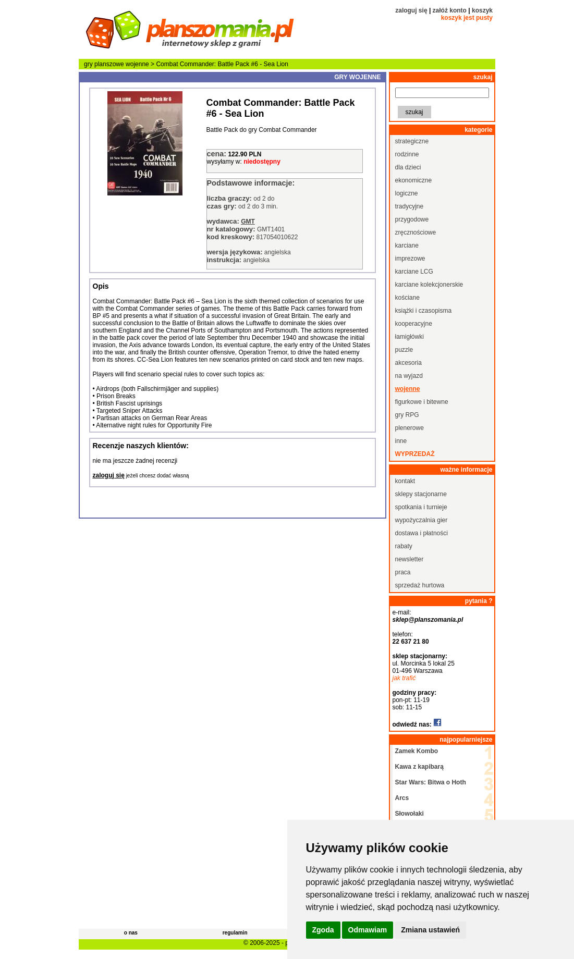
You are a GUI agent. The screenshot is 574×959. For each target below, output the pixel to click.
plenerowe (409, 428)
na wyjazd (409, 375)
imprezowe (410, 258)
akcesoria (408, 362)
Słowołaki (409, 813)
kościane (407, 297)
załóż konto (450, 10)
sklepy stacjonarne (421, 494)
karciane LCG (414, 271)
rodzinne (407, 154)
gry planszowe (104, 64)
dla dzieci (408, 167)
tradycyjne (409, 206)
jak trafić (404, 678)
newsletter (409, 559)
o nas (131, 933)
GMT (248, 221)
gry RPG (407, 415)
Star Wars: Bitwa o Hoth (430, 782)
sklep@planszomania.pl (428, 619)
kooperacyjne (413, 323)
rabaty (403, 546)
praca (403, 572)
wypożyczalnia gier (421, 520)
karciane (407, 245)
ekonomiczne (413, 180)
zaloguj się (411, 10)
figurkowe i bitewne (421, 401)
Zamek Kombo (416, 751)
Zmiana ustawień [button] (430, 930)
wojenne (137, 64)
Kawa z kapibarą (419, 766)
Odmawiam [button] (367, 930)
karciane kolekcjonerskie (429, 284)
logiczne (406, 193)
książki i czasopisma (423, 310)
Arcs (402, 798)
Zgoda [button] (323, 930)
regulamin (235, 933)
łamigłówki (409, 336)
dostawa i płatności (421, 533)
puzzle (404, 349)
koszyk (482, 10)
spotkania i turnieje (421, 507)
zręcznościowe (415, 232)
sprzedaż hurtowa (420, 585)
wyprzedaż (415, 454)
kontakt (405, 481)
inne (401, 441)
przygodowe (412, 219)
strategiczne (412, 141)
